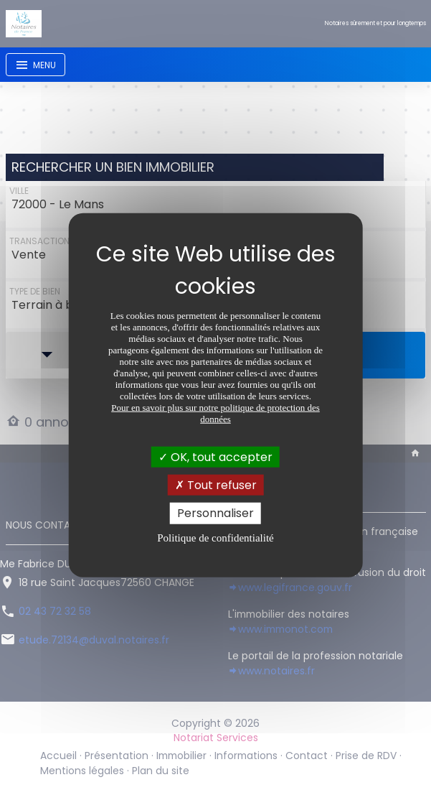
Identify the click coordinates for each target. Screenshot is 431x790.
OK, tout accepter (215, 457)
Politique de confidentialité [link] (215, 537)
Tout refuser (216, 485)
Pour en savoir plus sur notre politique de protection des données (215, 413)
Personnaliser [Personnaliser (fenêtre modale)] (215, 513)
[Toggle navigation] (35, 64)
